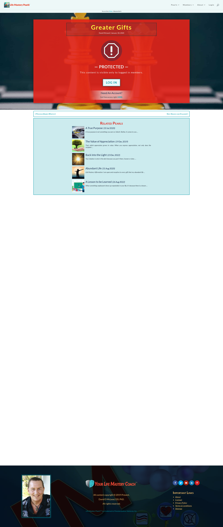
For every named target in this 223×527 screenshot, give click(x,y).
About (178, 497)
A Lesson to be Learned (99, 181)
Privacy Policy (181, 503)
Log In (111, 82)
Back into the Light (96, 154)
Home (110, 11)
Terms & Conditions (183, 506)
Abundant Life (94, 168)
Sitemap (178, 508)
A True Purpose (94, 127)
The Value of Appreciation (100, 141)
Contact (178, 500)
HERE (119, 97)
